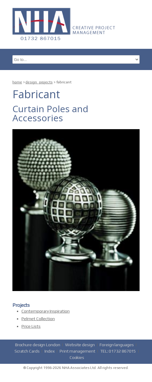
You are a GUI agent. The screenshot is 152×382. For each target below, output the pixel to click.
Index (50, 351)
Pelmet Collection (38, 318)
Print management (77, 351)
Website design (80, 344)
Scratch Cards (27, 351)
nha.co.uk (65, 23)
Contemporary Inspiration (45, 311)
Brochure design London (37, 344)
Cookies (77, 357)
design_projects (39, 82)
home (17, 82)
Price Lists (31, 326)
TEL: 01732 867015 (118, 351)
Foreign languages (117, 344)
